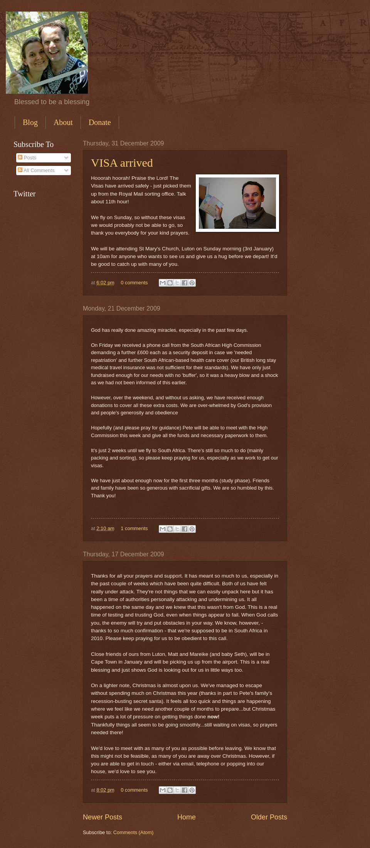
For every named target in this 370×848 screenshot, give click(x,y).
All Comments (36, 170)
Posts (27, 157)
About (63, 122)
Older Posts (269, 817)
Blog (30, 122)
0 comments (134, 282)
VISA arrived (122, 162)
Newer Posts (102, 817)
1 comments (134, 528)
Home (186, 817)
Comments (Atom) (133, 832)
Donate (100, 122)
